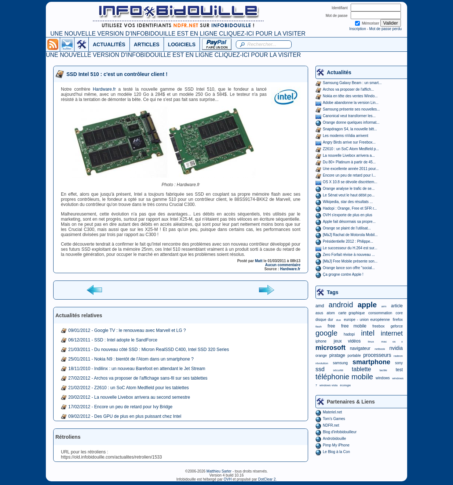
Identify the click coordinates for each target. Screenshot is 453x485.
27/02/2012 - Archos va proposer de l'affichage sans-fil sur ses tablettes (138, 378)
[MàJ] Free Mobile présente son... (350, 261)
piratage (337, 355)
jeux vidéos (347, 341)
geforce (397, 326)
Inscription (357, 29)
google (326, 333)
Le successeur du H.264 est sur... (350, 248)
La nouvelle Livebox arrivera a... (349, 155)
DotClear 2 (267, 479)
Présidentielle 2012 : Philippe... (348, 241)
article (397, 305)
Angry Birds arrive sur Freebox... (349, 142)
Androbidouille (334, 439)
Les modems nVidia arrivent (345, 136)
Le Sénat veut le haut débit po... (349, 195)
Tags (333, 292)
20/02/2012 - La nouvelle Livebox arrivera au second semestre (129, 397)
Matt (259, 261)
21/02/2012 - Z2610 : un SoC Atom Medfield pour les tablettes (128, 387)
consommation (380, 313)
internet (392, 333)
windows (383, 378)
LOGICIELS (182, 44)
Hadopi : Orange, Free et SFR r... (350, 208)
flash (318, 326)
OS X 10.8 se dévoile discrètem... (350, 182)
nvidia (396, 348)
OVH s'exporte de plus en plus (347, 215)
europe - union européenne (367, 320)
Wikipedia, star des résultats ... (348, 202)
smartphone (371, 362)
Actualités (339, 72)
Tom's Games (334, 419)
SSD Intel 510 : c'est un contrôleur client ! (117, 74)
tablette (361, 369)
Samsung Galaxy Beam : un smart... (352, 83)
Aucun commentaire (282, 265)
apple (367, 305)
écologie (345, 385)
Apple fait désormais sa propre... (349, 222)
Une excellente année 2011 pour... (351, 169)
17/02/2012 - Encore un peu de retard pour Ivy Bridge (120, 406)
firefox (398, 320)
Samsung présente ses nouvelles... (351, 109)
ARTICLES (147, 44)
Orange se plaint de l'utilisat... (347, 228)
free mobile (353, 326)
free (331, 326)
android (341, 305)
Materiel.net (332, 412)
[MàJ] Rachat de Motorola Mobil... (350, 235)
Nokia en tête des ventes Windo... (350, 96)
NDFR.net (331, 425)
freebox (378, 326)
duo (338, 320)
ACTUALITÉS (109, 44)
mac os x (392, 341)
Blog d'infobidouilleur (340, 432)
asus (319, 313)
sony (399, 363)
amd (319, 305)
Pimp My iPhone (336, 445)
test (399, 369)
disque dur (324, 320)
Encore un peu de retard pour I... (349, 175)
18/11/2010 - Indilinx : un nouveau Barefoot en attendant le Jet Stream (136, 368)
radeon (398, 356)
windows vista (328, 385)
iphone (320, 341)
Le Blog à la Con (336, 452)
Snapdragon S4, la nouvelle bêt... (350, 129)
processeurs (377, 355)
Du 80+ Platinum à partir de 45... (349, 162)
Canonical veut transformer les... (349, 116)
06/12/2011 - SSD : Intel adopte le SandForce (112, 340)
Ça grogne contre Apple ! (343, 274)
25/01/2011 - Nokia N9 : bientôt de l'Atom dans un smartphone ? (131, 359)
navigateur (360, 348)
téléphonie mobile (344, 377)
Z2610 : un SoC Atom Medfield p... (351, 149)
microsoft (330, 347)
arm (384, 306)
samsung (340, 363)
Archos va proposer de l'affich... (348, 89)
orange (321, 356)
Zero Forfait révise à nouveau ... (349, 255)
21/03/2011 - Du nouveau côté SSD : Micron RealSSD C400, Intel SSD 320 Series (148, 349)
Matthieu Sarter (219, 471)
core (399, 313)
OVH (228, 479)
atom (331, 313)
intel (368, 333)
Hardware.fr (104, 89)
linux (371, 341)
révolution (321, 363)
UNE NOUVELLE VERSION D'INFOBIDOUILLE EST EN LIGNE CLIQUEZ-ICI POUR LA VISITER (177, 33)
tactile (383, 370)
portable (354, 356)
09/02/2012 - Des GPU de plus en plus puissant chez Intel (124, 416)
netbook (380, 349)
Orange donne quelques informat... (351, 122)
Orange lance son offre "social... (349, 268)
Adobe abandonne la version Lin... (351, 103)
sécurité (338, 370)
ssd (320, 369)
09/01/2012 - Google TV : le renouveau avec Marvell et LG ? (127, 330)
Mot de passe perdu (385, 29)
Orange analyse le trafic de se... (349, 189)
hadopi (349, 334)
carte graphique (351, 313)
